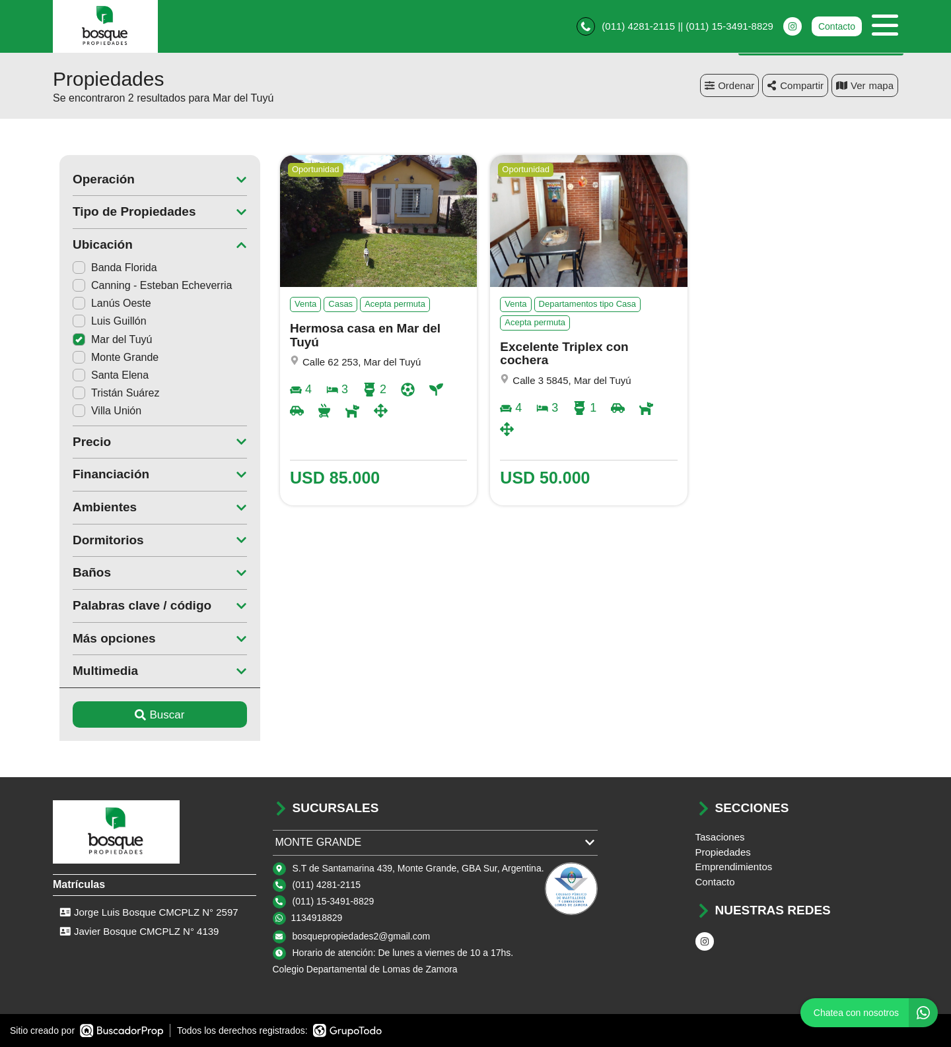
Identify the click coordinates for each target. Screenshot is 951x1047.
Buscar (153, 715)
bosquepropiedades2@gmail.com (362, 936)
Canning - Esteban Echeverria (145, 285)
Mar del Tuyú (105, 339)
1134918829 (317, 917)
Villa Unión (100, 410)
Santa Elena (104, 375)
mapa (865, 85)
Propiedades (723, 852)
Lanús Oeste (105, 303)
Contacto (836, 26)
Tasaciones (720, 836)
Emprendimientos (734, 866)
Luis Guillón (103, 321)
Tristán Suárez (109, 393)
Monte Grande (109, 357)
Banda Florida (108, 267)
